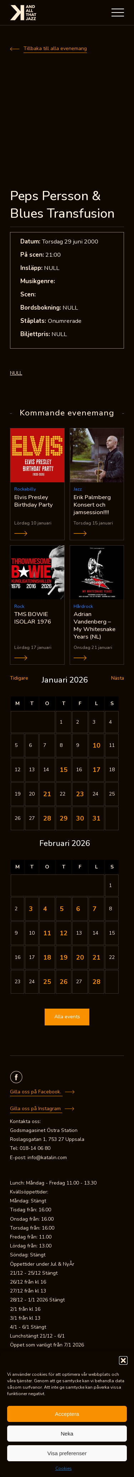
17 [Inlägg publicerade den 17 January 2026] (96, 769)
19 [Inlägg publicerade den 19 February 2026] (64, 957)
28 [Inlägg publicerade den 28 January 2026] (47, 818)
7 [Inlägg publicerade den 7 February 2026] (94, 909)
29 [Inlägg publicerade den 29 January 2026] (64, 818)
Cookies (63, 1468)
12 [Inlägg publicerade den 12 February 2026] (64, 933)
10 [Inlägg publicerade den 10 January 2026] (96, 745)
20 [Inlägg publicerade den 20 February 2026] (80, 957)
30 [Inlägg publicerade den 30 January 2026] (80, 818)
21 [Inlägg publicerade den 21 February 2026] (96, 957)
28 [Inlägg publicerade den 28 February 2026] (96, 982)
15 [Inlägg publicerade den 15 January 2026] (64, 769)
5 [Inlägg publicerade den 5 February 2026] (62, 909)
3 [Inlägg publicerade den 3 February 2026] (31, 909)
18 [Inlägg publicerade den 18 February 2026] (47, 957)
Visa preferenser (67, 1453)
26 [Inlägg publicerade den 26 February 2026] (64, 982)
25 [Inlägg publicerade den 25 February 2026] (47, 982)
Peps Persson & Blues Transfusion (62, 204)
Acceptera (67, 1414)
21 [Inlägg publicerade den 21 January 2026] (47, 794)
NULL (16, 373)
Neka (67, 1434)
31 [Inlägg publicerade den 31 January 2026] (96, 818)
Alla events (67, 1016)
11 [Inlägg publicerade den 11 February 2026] (47, 933)
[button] (123, 1360)
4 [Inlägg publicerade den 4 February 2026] (45, 909)
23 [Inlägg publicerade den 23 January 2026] (80, 794)
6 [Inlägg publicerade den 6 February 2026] (78, 909)
